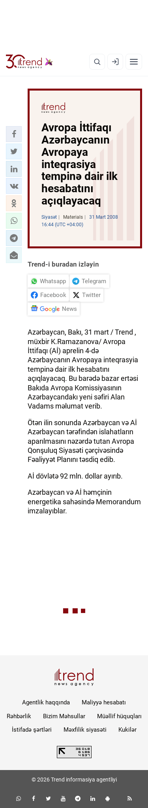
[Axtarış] (97, 62)
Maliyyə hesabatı (104, 702)
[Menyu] (134, 62)
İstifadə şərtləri (32, 729)
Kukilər (127, 729)
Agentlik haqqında (46, 702)
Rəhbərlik (19, 716)
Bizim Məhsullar (64, 716)
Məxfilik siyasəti (85, 729)
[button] (13, 134)
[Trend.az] (29, 62)
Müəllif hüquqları (119, 716)
